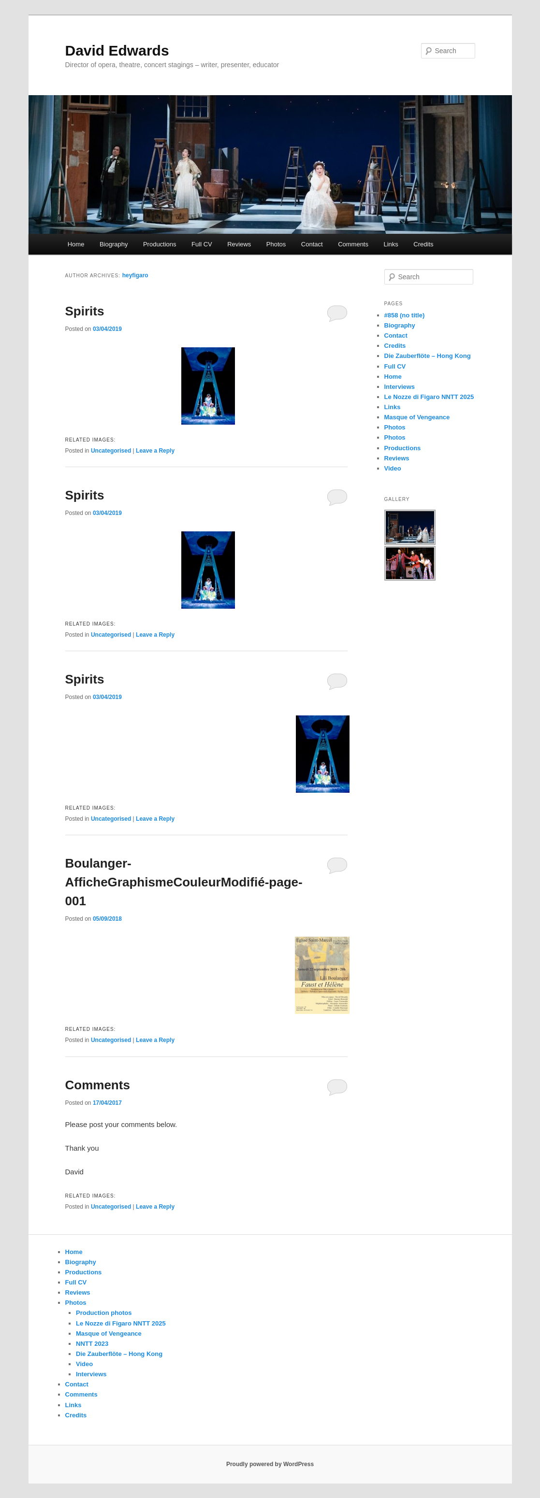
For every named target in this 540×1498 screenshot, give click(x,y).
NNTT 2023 (92, 1343)
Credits (423, 244)
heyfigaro (135, 275)
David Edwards (117, 50)
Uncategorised (111, 450)
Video (392, 468)
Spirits (84, 311)
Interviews (399, 386)
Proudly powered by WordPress (270, 1464)
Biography (114, 244)
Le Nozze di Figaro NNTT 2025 (429, 396)
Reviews (239, 244)
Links (390, 244)
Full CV (201, 244)
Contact (312, 244)
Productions (159, 244)
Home (76, 244)
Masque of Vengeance (417, 417)
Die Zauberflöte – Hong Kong (427, 355)
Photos (276, 244)
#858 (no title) (404, 315)
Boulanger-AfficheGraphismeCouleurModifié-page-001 (184, 882)
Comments (353, 244)
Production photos (104, 1312)
